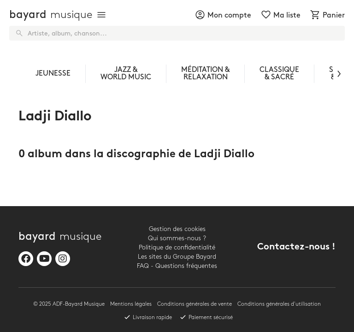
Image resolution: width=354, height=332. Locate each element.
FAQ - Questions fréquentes (177, 266)
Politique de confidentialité (177, 247)
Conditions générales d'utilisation (279, 304)
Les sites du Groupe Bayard (177, 257)
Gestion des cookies (177, 229)
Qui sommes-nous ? (177, 238)
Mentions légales (131, 304)
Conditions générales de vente (194, 304)
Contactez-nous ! (296, 247)
